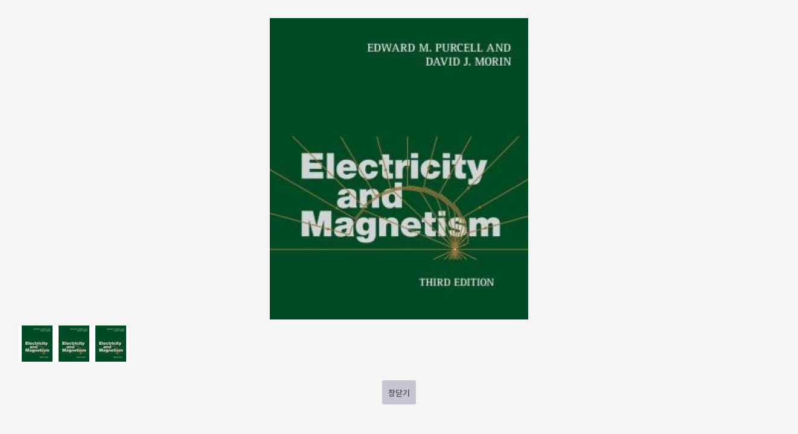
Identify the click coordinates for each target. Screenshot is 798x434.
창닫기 (399, 392)
